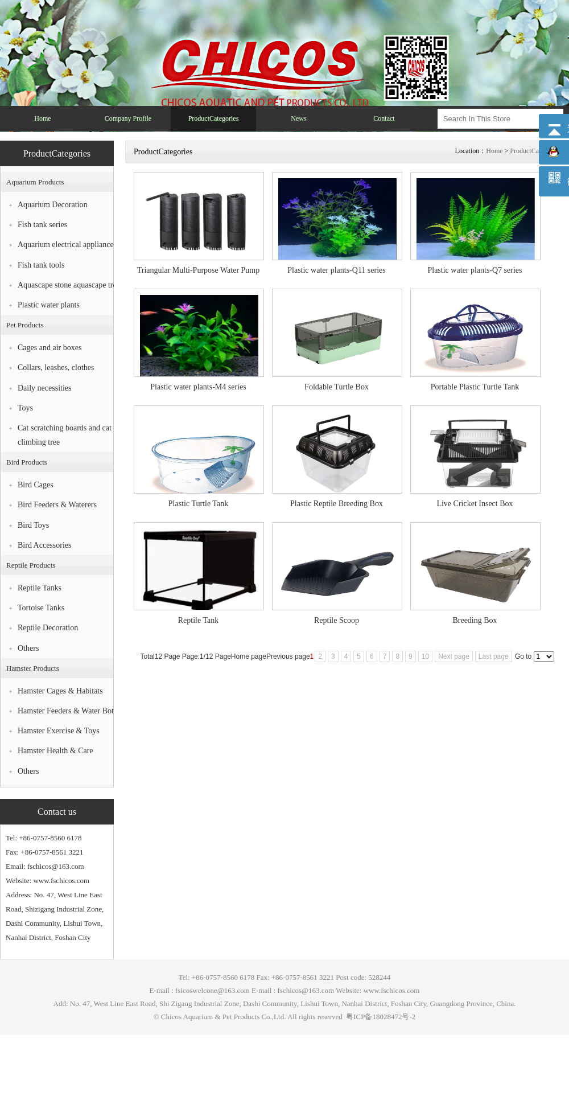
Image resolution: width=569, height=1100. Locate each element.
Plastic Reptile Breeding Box (336, 503)
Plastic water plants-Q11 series (336, 270)
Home (494, 151)
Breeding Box (474, 620)
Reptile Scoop (336, 620)
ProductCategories (535, 151)
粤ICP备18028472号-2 (379, 1016)
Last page (494, 656)
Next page (453, 656)
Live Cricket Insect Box (474, 503)
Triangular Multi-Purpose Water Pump (198, 270)
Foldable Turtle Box (336, 387)
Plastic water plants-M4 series (198, 387)
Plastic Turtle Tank (198, 503)
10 (425, 656)
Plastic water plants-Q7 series (474, 270)
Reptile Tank (198, 620)
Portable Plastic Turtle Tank (475, 387)
